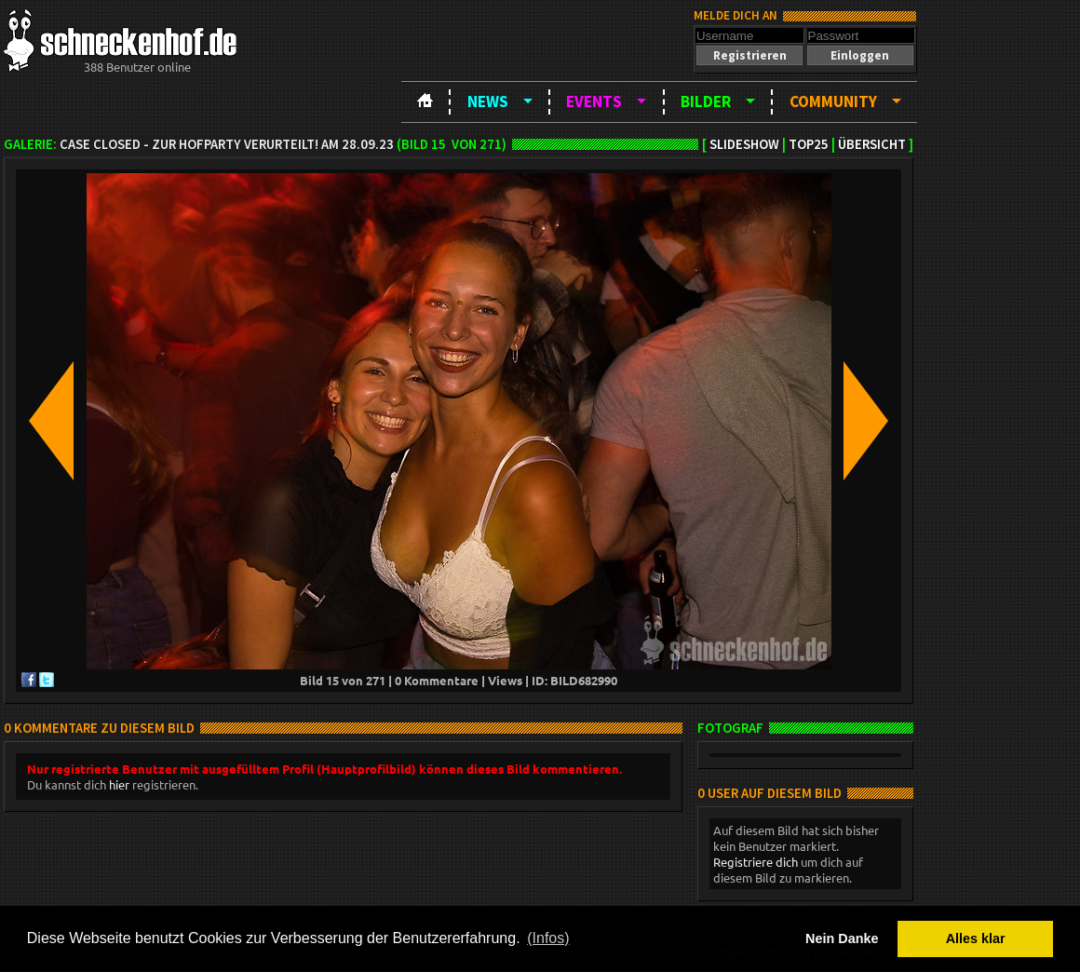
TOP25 (809, 144)
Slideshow (744, 144)
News (487, 101)
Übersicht (872, 144)
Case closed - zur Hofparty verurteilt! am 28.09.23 (227, 144)
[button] (749, 55)
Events (594, 101)
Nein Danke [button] (841, 938)
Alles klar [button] (976, 938)
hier (119, 784)
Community (833, 101)
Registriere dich (755, 862)
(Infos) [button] (548, 938)
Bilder (706, 101)
